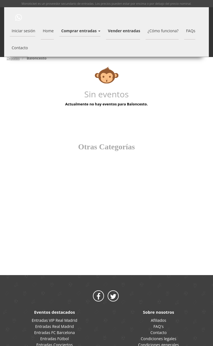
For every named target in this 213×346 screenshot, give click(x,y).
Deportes (13, 58)
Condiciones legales (158, 338)
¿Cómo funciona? (163, 30)
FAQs (191, 30)
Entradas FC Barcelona (54, 332)
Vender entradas (124, 30)
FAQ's (158, 326)
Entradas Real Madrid (54, 326)
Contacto (20, 47)
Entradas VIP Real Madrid (54, 320)
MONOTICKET (7, 17)
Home (48, 30)
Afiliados (158, 320)
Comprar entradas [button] (80, 30)
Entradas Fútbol (54, 338)
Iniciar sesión (23, 30)
